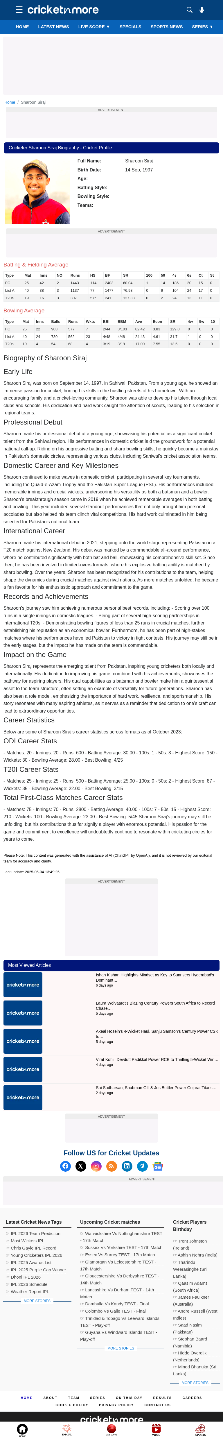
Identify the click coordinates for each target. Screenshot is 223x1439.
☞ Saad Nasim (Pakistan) (187, 1325)
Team (74, 1397)
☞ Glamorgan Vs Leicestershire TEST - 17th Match (118, 1262)
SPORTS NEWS (167, 26)
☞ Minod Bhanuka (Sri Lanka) (194, 1367)
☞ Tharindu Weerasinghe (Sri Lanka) (190, 1263)
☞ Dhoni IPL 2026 (23, 1277)
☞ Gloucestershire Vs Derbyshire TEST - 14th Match (119, 1276)
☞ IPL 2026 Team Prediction (33, 1233)
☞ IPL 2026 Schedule (26, 1284)
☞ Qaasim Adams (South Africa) (190, 1284)
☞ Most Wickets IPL (25, 1240)
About (50, 1397)
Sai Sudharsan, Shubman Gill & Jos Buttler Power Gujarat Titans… (156, 1087)
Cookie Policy (71, 1405)
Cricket (118, 1431)
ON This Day (129, 1397)
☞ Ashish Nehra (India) (195, 1254)
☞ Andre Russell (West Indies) (195, 1312)
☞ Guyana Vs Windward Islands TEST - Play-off (118, 1333)
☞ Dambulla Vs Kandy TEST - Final (114, 1303)
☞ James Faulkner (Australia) (191, 1298)
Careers (192, 1397)
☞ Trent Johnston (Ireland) (190, 1241)
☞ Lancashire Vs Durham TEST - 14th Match (117, 1290)
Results (162, 1397)
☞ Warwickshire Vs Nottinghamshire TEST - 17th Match (121, 1234)
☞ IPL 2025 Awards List (28, 1262)
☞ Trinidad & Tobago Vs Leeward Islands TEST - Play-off (119, 1319)
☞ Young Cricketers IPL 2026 (34, 1255)
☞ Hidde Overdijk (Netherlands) (190, 1353)
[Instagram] (96, 1166)
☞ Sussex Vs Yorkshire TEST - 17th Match (121, 1247)
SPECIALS (130, 26)
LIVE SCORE (94, 26)
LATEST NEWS (53, 26)
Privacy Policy (116, 1405)
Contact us (157, 1405)
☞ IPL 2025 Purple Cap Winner (36, 1269)
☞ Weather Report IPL (27, 1291)
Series (203, 26)
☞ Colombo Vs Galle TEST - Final (113, 1311)
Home (22, 26)
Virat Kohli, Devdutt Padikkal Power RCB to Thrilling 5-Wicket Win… (157, 1059)
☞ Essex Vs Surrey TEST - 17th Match (117, 1254)
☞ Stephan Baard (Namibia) (190, 1339)
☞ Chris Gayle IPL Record (31, 1247)
